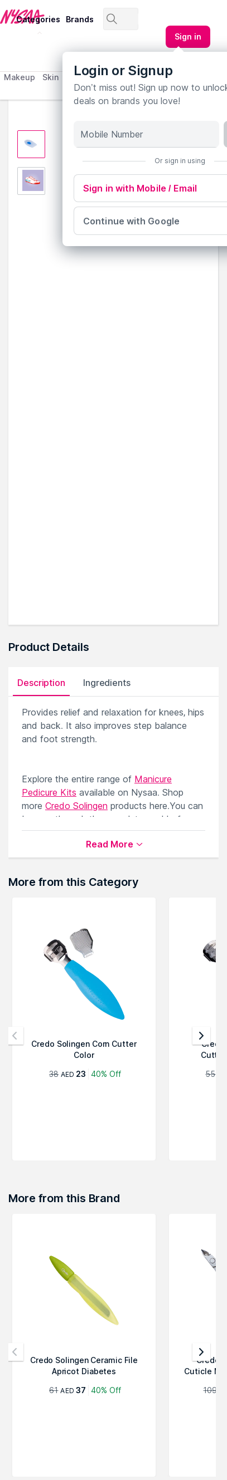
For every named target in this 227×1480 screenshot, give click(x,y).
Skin (50, 77)
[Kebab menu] (188, 37)
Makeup (19, 77)
